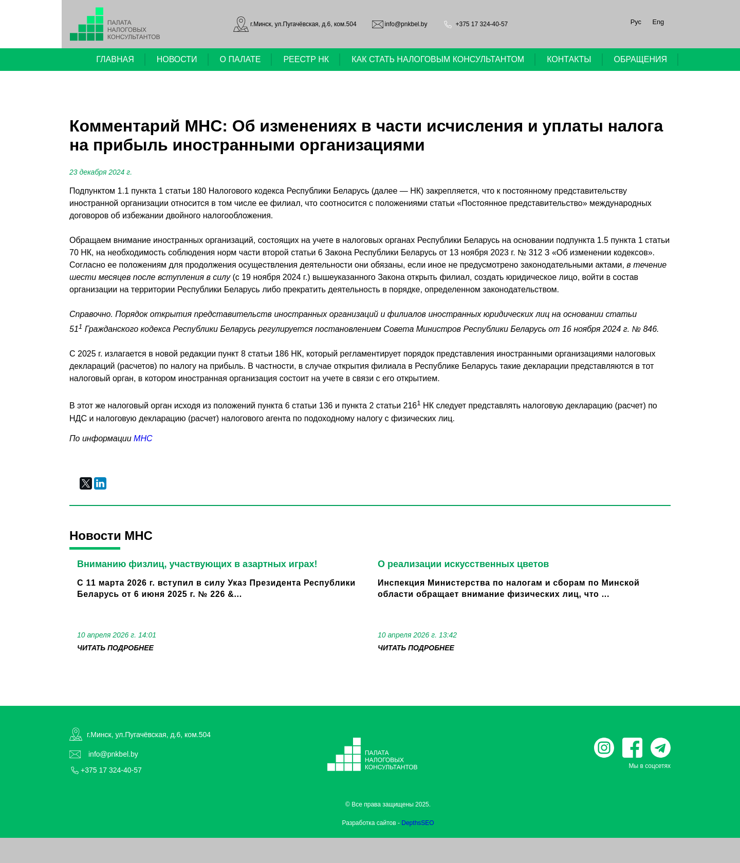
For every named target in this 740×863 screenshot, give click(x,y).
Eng (658, 22)
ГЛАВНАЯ (115, 59)
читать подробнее (115, 648)
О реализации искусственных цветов (463, 564)
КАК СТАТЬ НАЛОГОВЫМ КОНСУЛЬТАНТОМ (437, 59)
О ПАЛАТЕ (240, 59)
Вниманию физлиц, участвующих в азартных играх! (197, 564)
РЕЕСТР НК (306, 59)
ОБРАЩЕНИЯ (641, 59)
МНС (143, 438)
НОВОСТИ (177, 59)
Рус (636, 22)
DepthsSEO (417, 823)
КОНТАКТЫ (569, 59)
